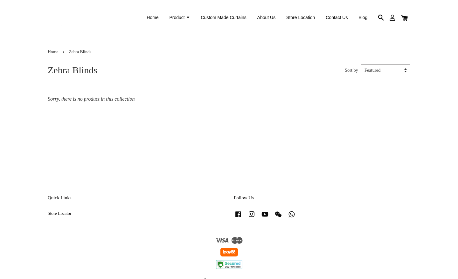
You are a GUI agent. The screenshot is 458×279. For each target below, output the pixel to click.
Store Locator (59, 213)
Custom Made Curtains (223, 17)
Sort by (351, 70)
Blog (362, 17)
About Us (266, 17)
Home (152, 17)
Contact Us (337, 17)
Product (179, 17)
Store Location (300, 17)
